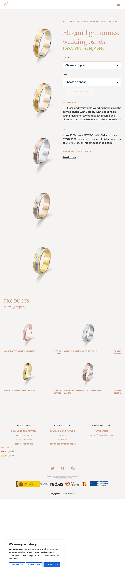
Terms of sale (101, 506)
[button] (118, 4)
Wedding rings (110, 59)
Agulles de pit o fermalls (23, 506)
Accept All (51, 565)
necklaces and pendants (62, 519)
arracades (62, 515)
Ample (66, 112)
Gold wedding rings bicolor (81, 59)
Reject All (34, 565)
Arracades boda (24, 515)
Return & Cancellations (101, 511)
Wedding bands (23, 511)
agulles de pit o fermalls (62, 506)
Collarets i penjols (24, 519)
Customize (17, 565)
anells (62, 511)
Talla (66, 95)
